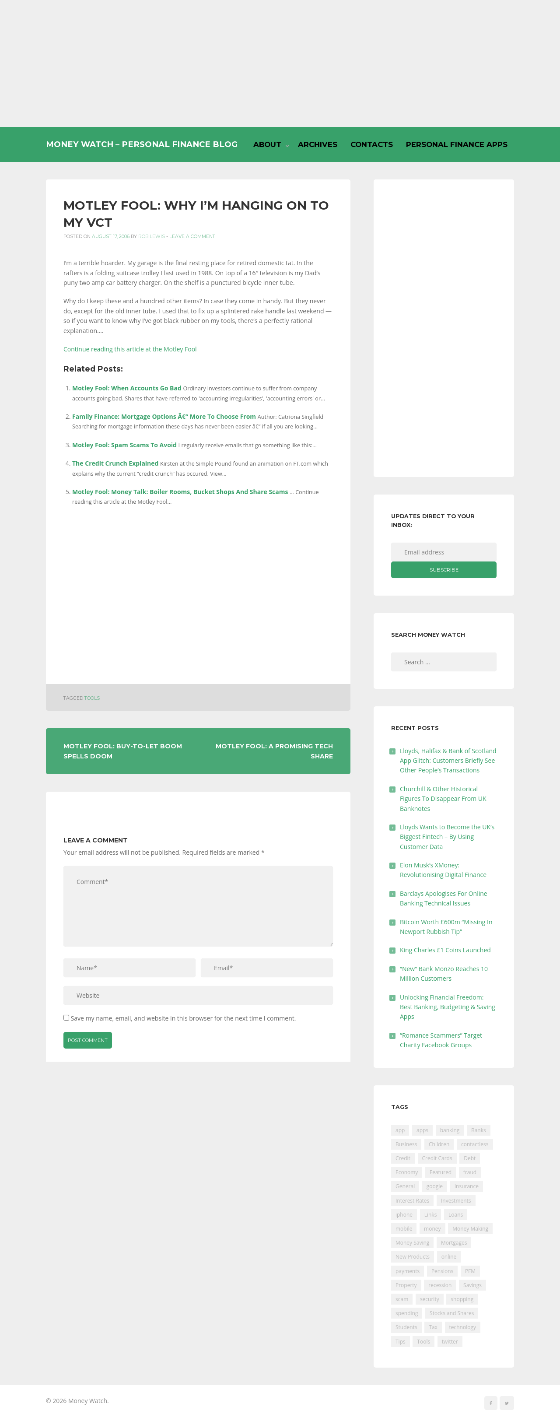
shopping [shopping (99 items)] (462, 1299)
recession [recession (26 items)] (440, 1285)
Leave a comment (192, 236)
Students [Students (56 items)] (406, 1327)
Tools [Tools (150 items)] (423, 1341)
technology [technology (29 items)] (462, 1327)
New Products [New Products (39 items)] (413, 1256)
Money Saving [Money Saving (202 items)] (412, 1242)
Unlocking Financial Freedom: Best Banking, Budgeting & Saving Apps (447, 1007)
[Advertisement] (280, 63)
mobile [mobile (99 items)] (404, 1228)
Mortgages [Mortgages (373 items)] (454, 1242)
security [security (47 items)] (429, 1299)
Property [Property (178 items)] (406, 1285)
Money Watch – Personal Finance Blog (142, 144)
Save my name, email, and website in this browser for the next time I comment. (183, 1018)
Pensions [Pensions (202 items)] (442, 1271)
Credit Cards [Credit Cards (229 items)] (437, 1158)
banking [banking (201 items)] (450, 1130)
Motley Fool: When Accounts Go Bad (127, 388)
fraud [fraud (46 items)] (469, 1172)
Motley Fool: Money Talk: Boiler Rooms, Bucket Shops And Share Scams (180, 492)
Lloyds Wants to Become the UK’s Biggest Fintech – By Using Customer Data (447, 837)
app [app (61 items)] (400, 1130)
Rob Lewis (151, 236)
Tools (92, 698)
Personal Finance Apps (457, 144)
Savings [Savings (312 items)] (472, 1285)
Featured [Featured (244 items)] (441, 1172)
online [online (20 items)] (449, 1256)
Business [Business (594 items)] (406, 1144)
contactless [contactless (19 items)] (475, 1144)
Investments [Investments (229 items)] (456, 1200)
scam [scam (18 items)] (402, 1299)
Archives (317, 144)
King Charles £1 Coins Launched (445, 950)
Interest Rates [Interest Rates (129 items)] (412, 1200)
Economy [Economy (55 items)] (407, 1172)
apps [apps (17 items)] (422, 1130)
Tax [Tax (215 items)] (433, 1327)
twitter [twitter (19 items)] (450, 1341)
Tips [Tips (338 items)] (401, 1341)
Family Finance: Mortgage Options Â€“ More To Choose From (164, 416)
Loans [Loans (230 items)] (455, 1214)
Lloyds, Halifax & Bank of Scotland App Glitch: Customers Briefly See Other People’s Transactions (448, 761)
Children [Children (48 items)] (439, 1144)
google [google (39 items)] (435, 1186)
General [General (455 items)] (405, 1186)
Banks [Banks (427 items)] (478, 1130)
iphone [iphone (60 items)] (404, 1214)
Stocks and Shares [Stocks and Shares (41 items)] (452, 1313)
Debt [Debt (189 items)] (470, 1158)
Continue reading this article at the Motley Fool (130, 349)
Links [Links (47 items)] (430, 1214)
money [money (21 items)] (432, 1228)
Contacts (371, 144)
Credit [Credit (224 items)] (403, 1158)
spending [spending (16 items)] (407, 1313)
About (267, 144)
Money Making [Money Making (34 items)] (470, 1228)
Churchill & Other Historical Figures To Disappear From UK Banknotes (443, 799)
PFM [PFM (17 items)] (470, 1271)
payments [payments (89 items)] (408, 1271)
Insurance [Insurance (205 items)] (467, 1186)
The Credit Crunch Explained (115, 463)
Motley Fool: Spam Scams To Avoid (124, 445)
